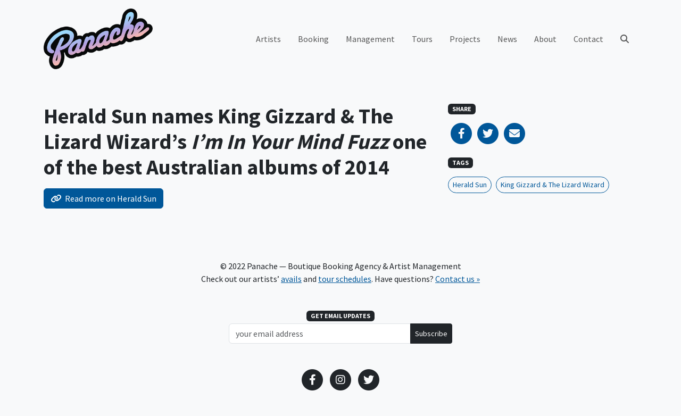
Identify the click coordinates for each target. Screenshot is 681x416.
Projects (465, 39)
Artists (268, 39)
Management (370, 39)
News (507, 39)
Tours (422, 39)
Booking (313, 39)
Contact (588, 39)
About (545, 39)
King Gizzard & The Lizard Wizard (552, 184)
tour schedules (344, 278)
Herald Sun (470, 184)
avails (291, 278)
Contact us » (457, 278)
